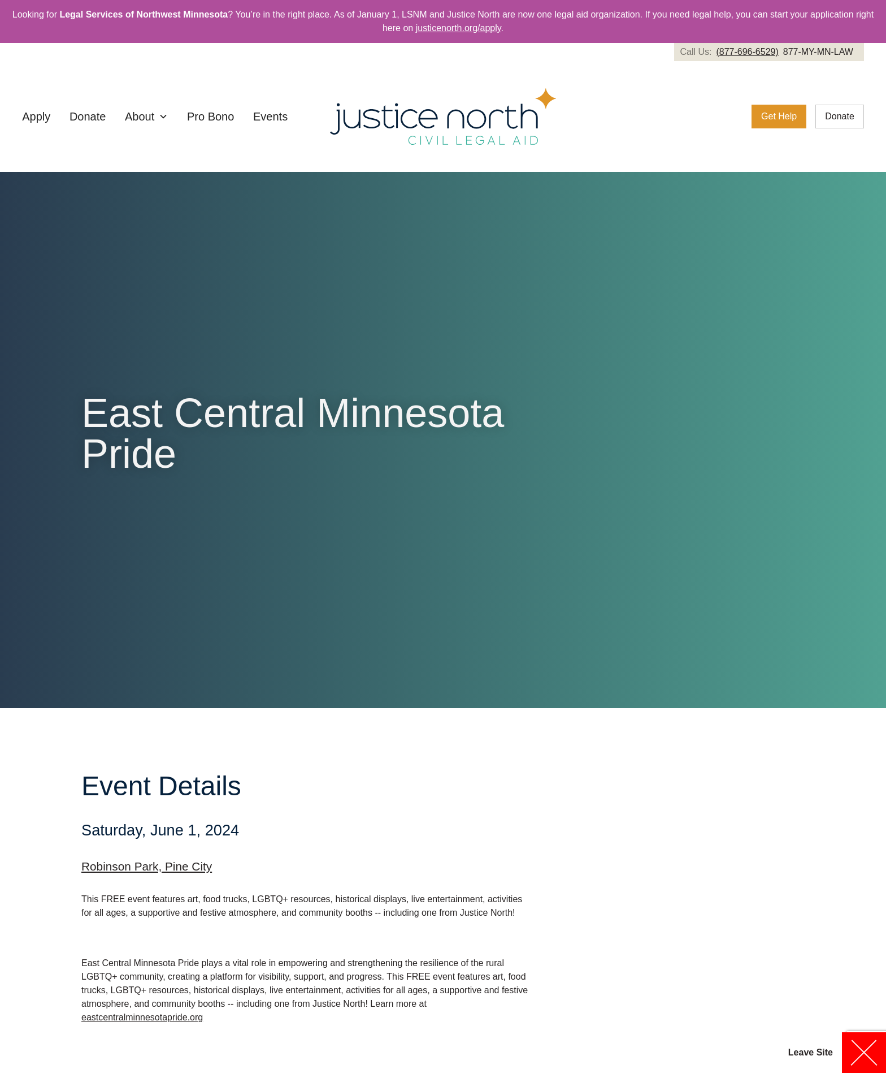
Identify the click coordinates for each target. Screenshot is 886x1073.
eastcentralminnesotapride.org (142, 1017)
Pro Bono (210, 116)
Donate (88, 116)
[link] (768, 52)
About (139, 116)
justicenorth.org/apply (458, 28)
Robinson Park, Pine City (146, 866)
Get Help (779, 116)
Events (270, 116)
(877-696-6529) (747, 52)
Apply (36, 116)
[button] (146, 117)
